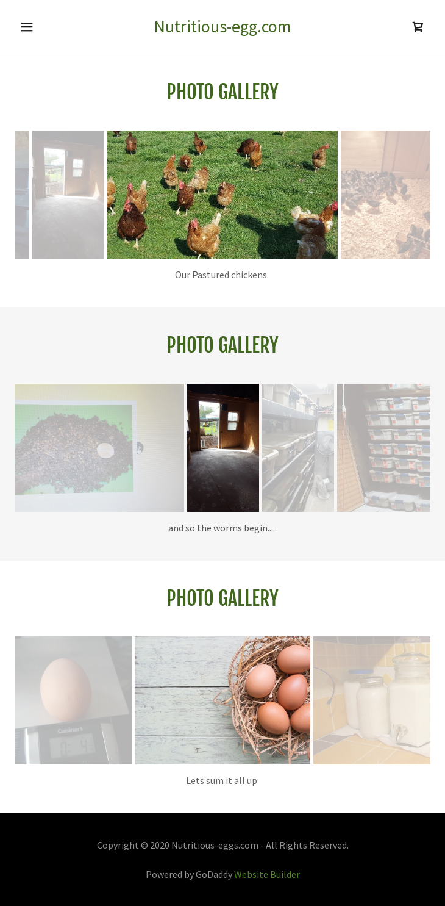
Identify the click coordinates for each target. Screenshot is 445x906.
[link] (223, 26)
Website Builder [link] (267, 874)
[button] (33, 27)
